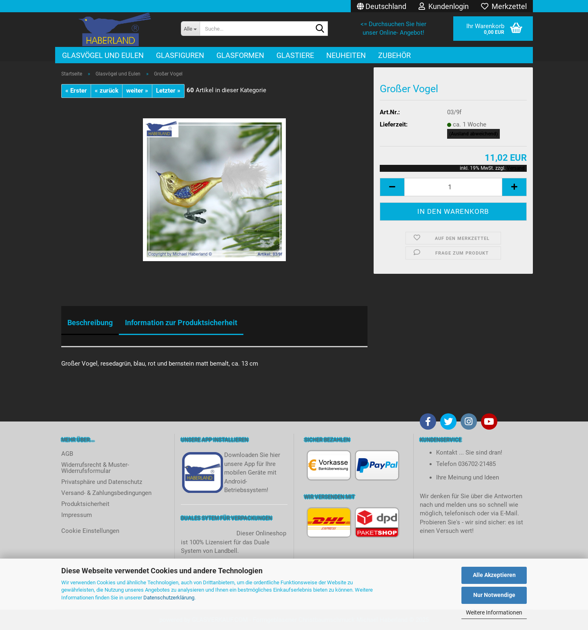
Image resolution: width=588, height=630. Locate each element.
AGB (67, 453)
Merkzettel (504, 6)
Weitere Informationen (494, 612)
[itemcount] (453, 187)
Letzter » (168, 90)
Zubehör (394, 55)
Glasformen (240, 55)
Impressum (76, 515)
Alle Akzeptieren (494, 575)
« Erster (76, 90)
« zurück (106, 90)
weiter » (137, 90)
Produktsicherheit (85, 504)
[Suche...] (190, 28)
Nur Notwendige (494, 595)
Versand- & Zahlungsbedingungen (106, 493)
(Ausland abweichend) (473, 134)
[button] (381, 6)
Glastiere (295, 55)
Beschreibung (90, 322)
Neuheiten (346, 55)
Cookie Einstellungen (90, 531)
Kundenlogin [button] (444, 6)
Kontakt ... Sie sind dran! (469, 452)
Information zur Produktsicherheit (181, 322)
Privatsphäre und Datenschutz (101, 482)
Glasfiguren (180, 55)
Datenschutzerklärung (168, 598)
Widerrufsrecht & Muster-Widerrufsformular (95, 468)
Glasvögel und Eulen (103, 55)
